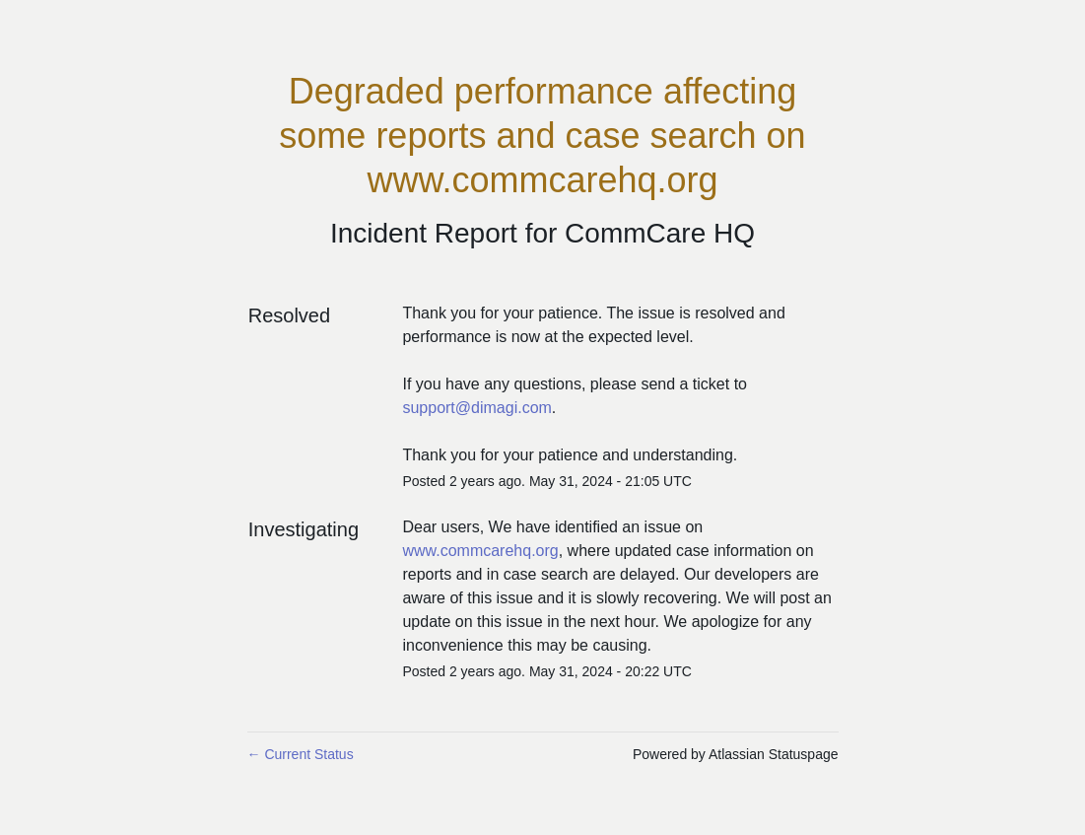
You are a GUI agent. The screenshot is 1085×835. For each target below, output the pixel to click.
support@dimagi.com (476, 407)
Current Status (300, 754)
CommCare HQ (660, 233)
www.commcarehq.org (480, 550)
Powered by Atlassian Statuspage (736, 754)
